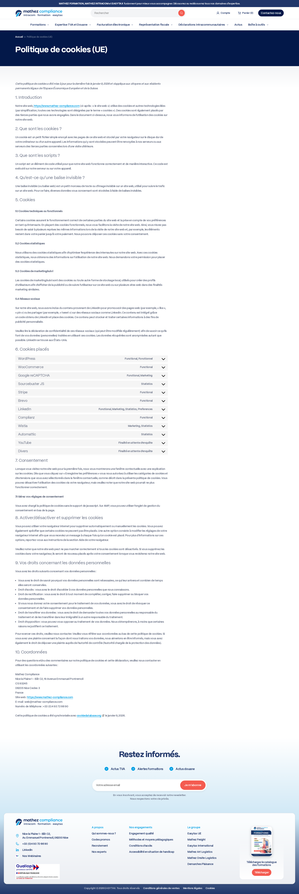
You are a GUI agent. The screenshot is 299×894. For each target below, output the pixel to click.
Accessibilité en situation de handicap (151, 851)
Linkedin (27, 850)
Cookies (210, 888)
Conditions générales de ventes (161, 888)
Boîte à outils (258, 25)
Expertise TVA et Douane (73, 25)
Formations (39, 25)
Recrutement (100, 845)
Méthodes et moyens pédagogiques (151, 839)
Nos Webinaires (31, 856)
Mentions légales (192, 888)
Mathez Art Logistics (199, 851)
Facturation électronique (115, 25)
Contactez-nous (271, 13)
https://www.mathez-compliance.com (57, 106)
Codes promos (101, 839)
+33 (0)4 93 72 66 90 (35, 843)
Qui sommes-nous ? (104, 833)
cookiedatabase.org (89, 715)
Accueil (19, 36)
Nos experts (99, 851)
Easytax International (200, 845)
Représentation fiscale (156, 25)
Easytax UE (194, 833)
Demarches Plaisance (200, 864)
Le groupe (193, 827)
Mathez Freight (196, 839)
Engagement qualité (141, 833)
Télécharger (262, 872)
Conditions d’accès (140, 845)
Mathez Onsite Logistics (201, 858)
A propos (97, 827)
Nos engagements (140, 827)
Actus (238, 25)
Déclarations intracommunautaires (203, 25)
